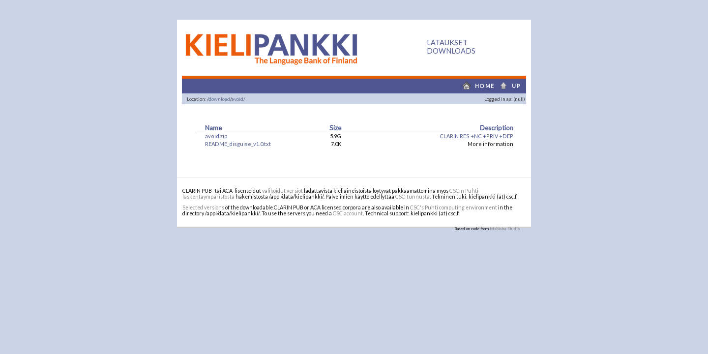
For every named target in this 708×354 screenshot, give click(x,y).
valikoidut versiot (282, 191)
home (476, 86)
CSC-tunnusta (412, 197)
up (513, 86)
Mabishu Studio (505, 228)
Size (335, 128)
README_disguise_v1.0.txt (238, 144)
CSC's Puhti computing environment (453, 207)
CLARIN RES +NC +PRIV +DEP (476, 136)
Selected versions (203, 207)
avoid (237, 99)
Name (213, 128)
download (219, 99)
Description (496, 128)
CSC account (348, 213)
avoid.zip (216, 136)
